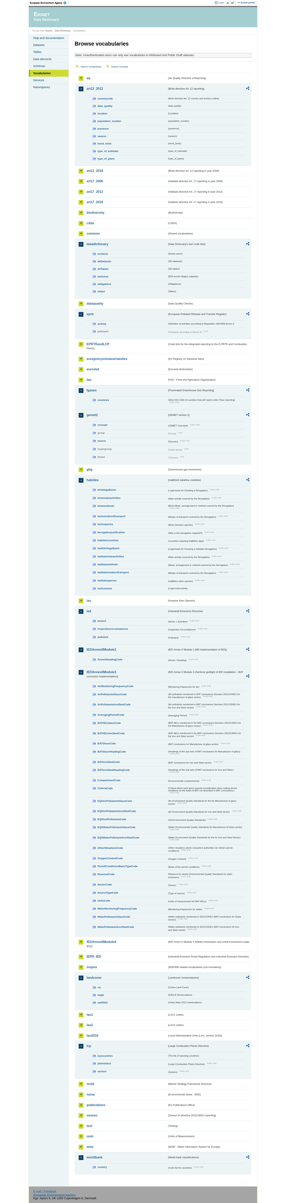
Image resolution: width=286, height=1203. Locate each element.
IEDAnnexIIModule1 (101, 649)
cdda (90, 223)
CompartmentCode (109, 780)
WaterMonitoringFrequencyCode (117, 908)
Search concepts (119, 66)
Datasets (38, 45)
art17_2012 (95, 191)
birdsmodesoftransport (112, 516)
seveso (92, 1115)
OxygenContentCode (110, 858)
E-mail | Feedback (44, 1191)
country (102, 1167)
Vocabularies (42, 73)
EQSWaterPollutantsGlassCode (116, 827)
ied (89, 611)
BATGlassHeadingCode (112, 751)
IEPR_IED (94, 956)
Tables (37, 52)
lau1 (90, 1014)
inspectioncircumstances (113, 628)
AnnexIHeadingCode (110, 659)
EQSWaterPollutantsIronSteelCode (118, 837)
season (102, 136)
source (102, 440)
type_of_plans (106, 158)
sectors (102, 1071)
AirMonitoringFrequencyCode (115, 686)
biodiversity (95, 212)
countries (103, 400)
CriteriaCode (105, 788)
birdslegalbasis (107, 489)
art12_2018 (95, 171)
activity (102, 323)
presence (103, 128)
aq (88, 78)
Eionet (48, 30)
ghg (89, 469)
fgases (92, 390)
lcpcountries (105, 1055)
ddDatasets (104, 261)
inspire (92, 967)
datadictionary (97, 244)
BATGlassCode (107, 743)
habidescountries (108, 540)
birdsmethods (106, 505)
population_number (109, 121)
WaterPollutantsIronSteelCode (116, 926)
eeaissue (103, 276)
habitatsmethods (108, 564)
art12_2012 (95, 88)
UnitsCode (104, 900)
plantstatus (104, 1063)
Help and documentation (48, 38)
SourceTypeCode (108, 892)
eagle (101, 994)
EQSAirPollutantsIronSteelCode (117, 811)
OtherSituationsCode (110, 847)
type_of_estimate (108, 151)
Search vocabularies (91, 66)
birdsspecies (105, 524)
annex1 (102, 620)
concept (102, 424)
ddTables (103, 268)
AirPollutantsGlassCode (112, 694)
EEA (49, 3)
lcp (89, 1046)
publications (96, 1105)
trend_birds (104, 143)
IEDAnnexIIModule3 (101, 672)
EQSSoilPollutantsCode (112, 819)
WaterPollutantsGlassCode (114, 916)
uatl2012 (103, 1002)
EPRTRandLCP (98, 344)
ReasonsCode (106, 874)
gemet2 (92, 415)
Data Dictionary (63, 30)
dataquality (95, 303)
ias (89, 600)
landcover (94, 977)
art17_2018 (95, 202)
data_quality (105, 105)
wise (90, 1146)
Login (221, 2)
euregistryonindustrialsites (107, 359)
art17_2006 (95, 181)
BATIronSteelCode (109, 761)
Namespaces (41, 87)
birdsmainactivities (109, 497)
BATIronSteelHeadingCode (114, 769)
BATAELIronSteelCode (111, 733)
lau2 (90, 1025)
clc (99, 987)
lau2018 (92, 1035)
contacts (103, 253)
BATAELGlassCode (109, 722)
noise (91, 1094)
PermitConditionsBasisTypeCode (118, 866)
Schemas (39, 66)
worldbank (94, 1157)
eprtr (90, 314)
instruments (105, 588)
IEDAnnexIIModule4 (101, 942)
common (93, 233)
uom (90, 1136)
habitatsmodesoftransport (113, 572)
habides (93, 480)
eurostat (93, 369)
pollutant (103, 637)
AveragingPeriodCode (111, 714)
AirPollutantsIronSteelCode (114, 704)
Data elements (42, 59)
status (101, 291)
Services (38, 80)
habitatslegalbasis (109, 548)
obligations (104, 284)
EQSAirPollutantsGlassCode (115, 800)
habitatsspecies (107, 580)
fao (89, 379)
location (102, 113)
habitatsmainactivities (111, 556)
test (89, 1126)
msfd (90, 1084)
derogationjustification (111, 532)
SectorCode (105, 884)
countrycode (105, 98)
